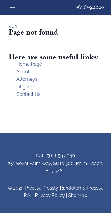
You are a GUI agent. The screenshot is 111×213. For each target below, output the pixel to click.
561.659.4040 (89, 7)
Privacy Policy (50, 195)
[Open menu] (12, 7)
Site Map (77, 195)
